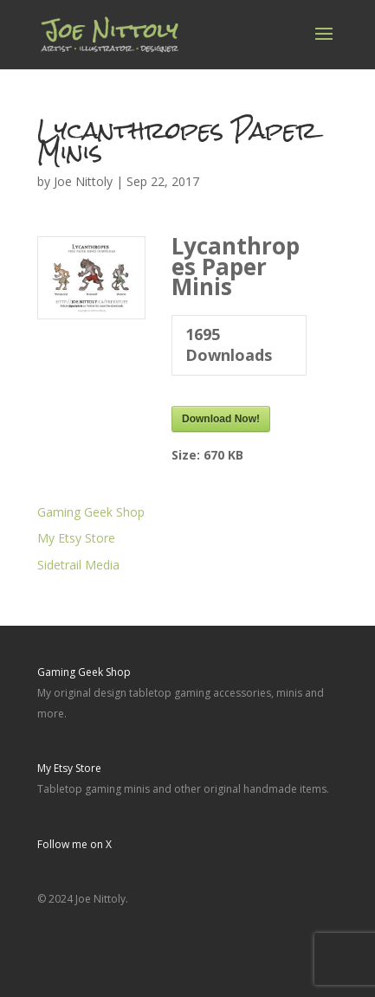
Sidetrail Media (78, 564)
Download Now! (221, 419)
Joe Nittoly (83, 181)
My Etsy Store (76, 538)
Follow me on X (74, 844)
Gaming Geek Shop (91, 512)
